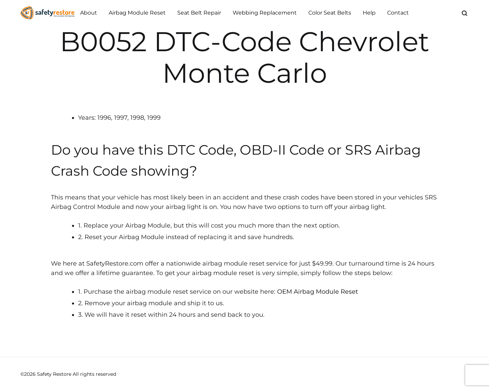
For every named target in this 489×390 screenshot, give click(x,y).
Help (369, 12)
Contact (398, 12)
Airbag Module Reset (137, 12)
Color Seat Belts (329, 12)
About (88, 12)
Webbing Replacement (265, 12)
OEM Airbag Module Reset (317, 291)
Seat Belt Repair (199, 12)
